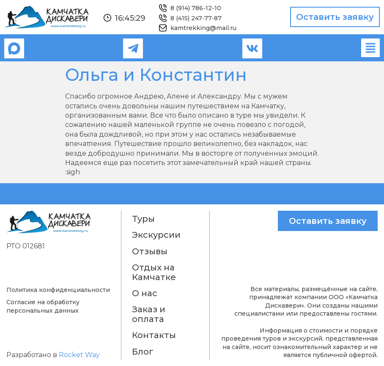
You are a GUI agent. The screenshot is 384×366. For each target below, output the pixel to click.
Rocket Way (79, 355)
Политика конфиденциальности (58, 290)
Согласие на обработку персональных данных (43, 306)
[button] (370, 48)
